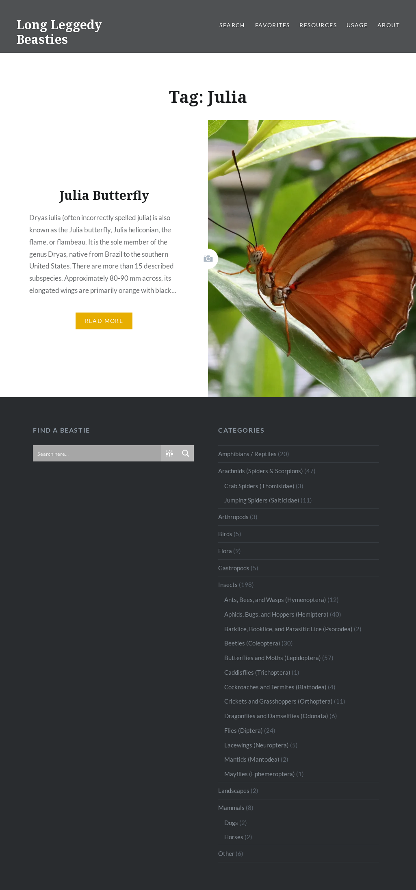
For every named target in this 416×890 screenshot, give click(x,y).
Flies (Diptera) (243, 730)
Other (226, 853)
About (388, 25)
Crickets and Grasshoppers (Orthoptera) (278, 701)
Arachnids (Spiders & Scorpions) (260, 470)
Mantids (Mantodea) (252, 759)
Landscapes (233, 790)
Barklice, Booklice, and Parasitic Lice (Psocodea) (288, 628)
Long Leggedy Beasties (59, 32)
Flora (225, 550)
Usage (357, 25)
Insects (228, 584)
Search (232, 25)
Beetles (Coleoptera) (252, 643)
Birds (225, 533)
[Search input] (97, 453)
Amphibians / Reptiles (247, 453)
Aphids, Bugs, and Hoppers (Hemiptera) (276, 614)
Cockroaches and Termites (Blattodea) (275, 687)
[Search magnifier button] (186, 453)
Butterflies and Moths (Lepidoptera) (272, 657)
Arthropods (233, 516)
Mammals (231, 807)
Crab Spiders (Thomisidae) (259, 485)
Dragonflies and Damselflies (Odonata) (276, 715)
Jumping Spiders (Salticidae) (261, 500)
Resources (318, 25)
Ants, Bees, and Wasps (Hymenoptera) (275, 599)
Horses (233, 836)
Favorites (272, 25)
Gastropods (233, 568)
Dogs (231, 822)
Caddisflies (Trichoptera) (257, 672)
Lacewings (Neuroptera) (256, 745)
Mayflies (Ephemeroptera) (259, 773)
